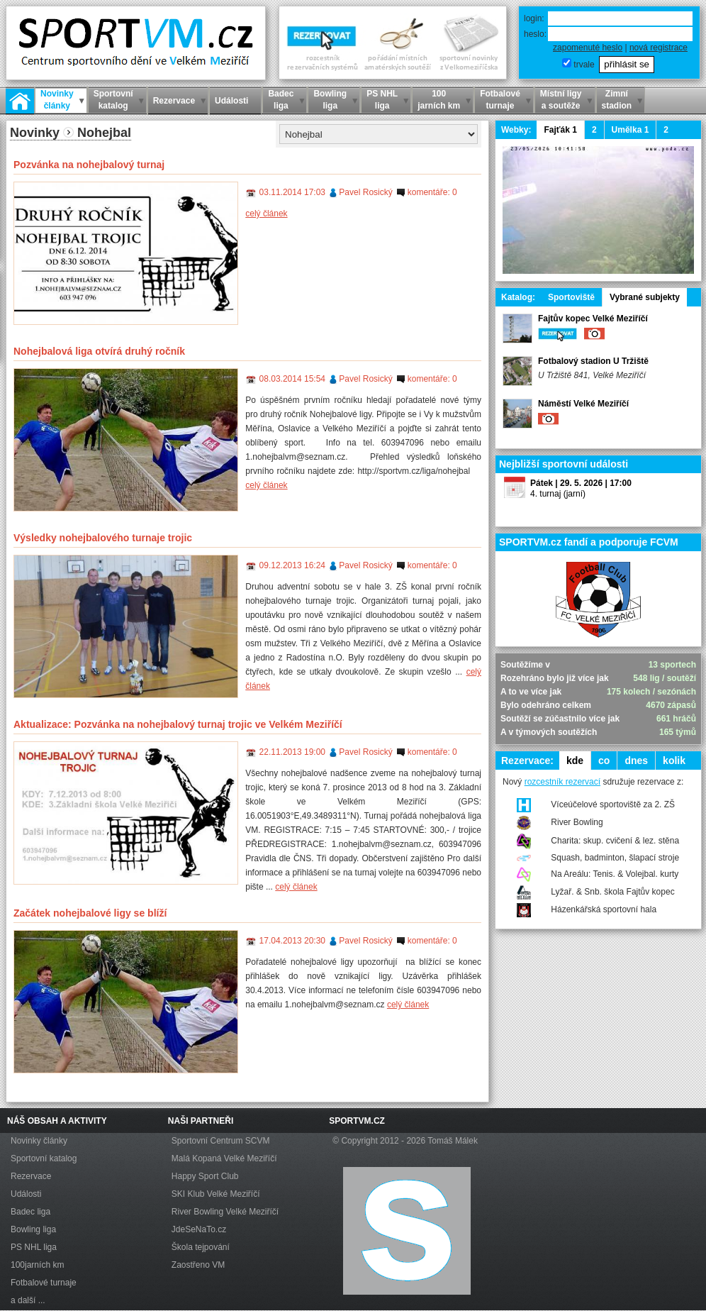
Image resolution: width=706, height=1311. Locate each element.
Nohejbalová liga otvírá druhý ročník (99, 351)
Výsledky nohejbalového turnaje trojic (102, 537)
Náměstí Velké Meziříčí (583, 404)
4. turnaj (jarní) (557, 494)
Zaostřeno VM (198, 1265)
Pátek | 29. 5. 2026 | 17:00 (581, 483)
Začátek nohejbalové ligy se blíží (90, 913)
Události (26, 1194)
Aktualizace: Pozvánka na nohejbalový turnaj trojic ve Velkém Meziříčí (177, 724)
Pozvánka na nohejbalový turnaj (88, 164)
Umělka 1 (630, 130)
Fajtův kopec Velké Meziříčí (593, 318)
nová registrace (658, 47)
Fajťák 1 (560, 130)
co (604, 760)
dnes (636, 760)
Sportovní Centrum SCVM (221, 1141)
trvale (583, 65)
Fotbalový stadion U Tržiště (593, 361)
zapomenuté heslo (587, 47)
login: (534, 18)
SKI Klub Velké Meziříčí (216, 1194)
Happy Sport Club (205, 1176)
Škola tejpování (201, 1247)
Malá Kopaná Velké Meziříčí (224, 1158)
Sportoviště (571, 297)
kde (574, 760)
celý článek (266, 213)
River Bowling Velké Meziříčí (225, 1212)
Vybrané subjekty (645, 297)
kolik (674, 760)
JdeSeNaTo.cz (199, 1229)
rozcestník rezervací (562, 782)
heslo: (535, 34)
